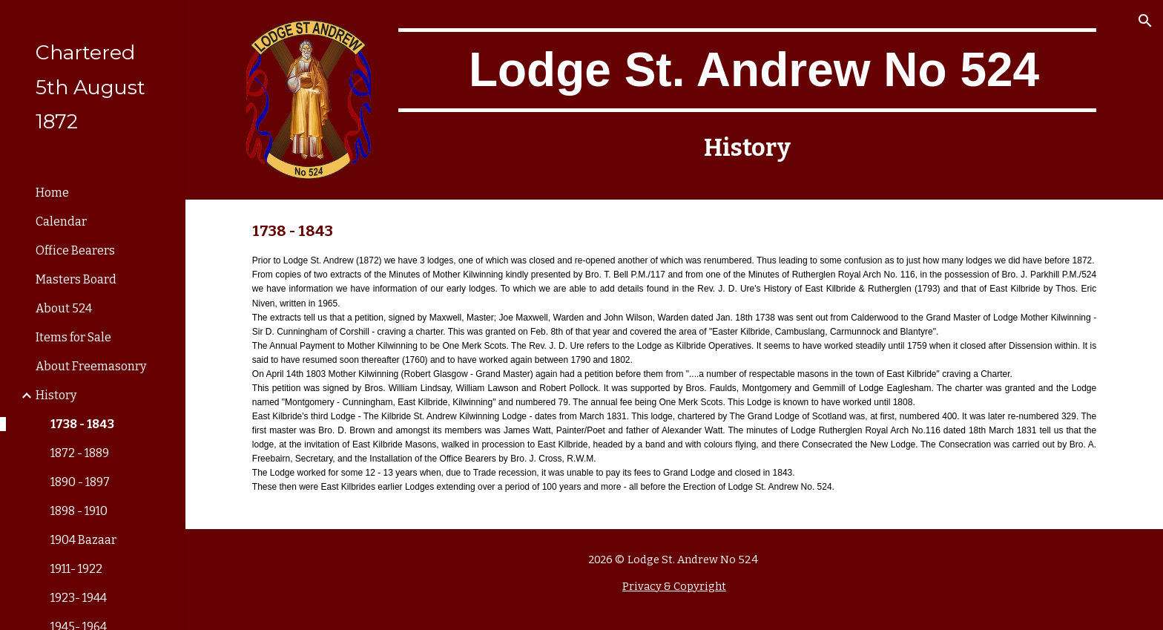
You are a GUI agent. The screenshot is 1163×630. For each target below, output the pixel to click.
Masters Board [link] (76, 279)
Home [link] (52, 193)
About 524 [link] (64, 308)
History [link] (56, 395)
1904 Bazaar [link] (83, 540)
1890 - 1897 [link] (80, 482)
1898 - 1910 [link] (79, 511)
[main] (747, 70)
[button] (1145, 21)
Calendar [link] (61, 221)
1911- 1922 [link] (76, 569)
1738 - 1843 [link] (82, 424)
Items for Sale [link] (73, 337)
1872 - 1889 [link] (79, 453)
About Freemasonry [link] (91, 366)
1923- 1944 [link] (78, 598)
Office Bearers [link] (75, 250)
